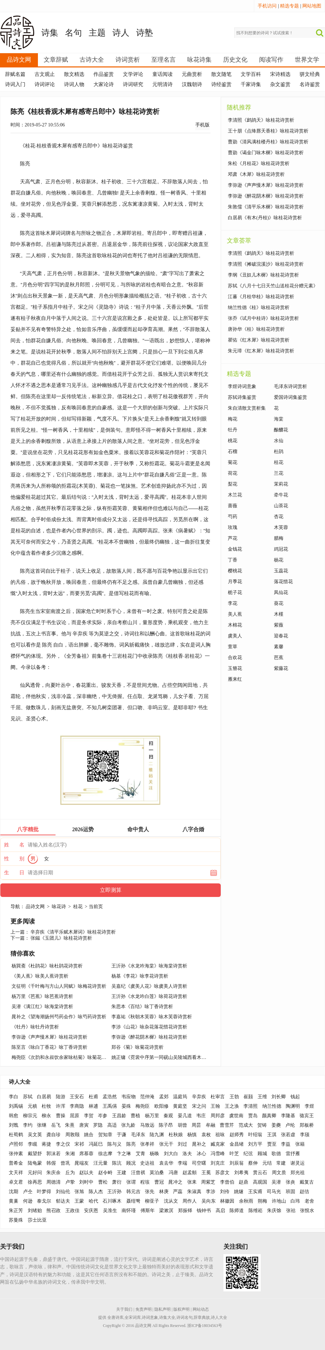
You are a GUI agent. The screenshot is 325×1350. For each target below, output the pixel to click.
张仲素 (16, 1153)
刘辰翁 (237, 1163)
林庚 (164, 1191)
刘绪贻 (35, 1210)
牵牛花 (281, 494)
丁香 (232, 559)
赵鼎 (243, 1182)
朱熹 (69, 1125)
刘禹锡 (16, 1106)
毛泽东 (138, 1134)
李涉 (210, 1191)
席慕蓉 (86, 1153)
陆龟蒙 (35, 1163)
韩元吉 (133, 1191)
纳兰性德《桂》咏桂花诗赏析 (258, 307)
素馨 (278, 646)
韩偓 (51, 1163)
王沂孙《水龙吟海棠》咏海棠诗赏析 (149, 965)
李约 (27, 1125)
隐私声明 (162, 1309)
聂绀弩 (133, 1201)
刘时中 (86, 1182)
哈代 (93, 1201)
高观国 (260, 1182)
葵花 (278, 603)
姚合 (88, 1134)
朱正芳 (16, 1210)
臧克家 (218, 1144)
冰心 (201, 1153)
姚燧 (238, 1191)
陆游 (60, 1096)
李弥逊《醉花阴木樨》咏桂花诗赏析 (149, 1037)
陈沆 (117, 1163)
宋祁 (79, 1144)
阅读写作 (271, 59)
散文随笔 (221, 74)
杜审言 (218, 1096)
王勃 (234, 1096)
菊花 (232, 462)
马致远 (147, 1125)
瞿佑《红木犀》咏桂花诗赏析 (258, 340)
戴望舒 (35, 1153)
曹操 (60, 1115)
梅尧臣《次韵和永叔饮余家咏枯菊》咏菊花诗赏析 (64, 1057)
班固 (290, 1191)
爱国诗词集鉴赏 (290, 397)
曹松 (103, 1182)
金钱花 (235, 549)
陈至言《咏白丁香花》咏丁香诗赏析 (49, 1047)
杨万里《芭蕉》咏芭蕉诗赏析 (42, 996)
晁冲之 (175, 1182)
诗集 (49, 32)
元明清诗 (162, 84)
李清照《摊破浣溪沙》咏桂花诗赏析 (266, 264)
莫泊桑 (157, 1172)
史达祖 (147, 1163)
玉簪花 (235, 668)
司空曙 (199, 1163)
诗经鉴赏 (221, 84)
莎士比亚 (37, 1220)
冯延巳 (96, 1144)
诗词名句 (184, 1317)
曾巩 (65, 1163)
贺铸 (262, 1125)
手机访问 (267, 5)
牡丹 (232, 429)
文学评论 (133, 74)
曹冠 (159, 1182)
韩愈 (13, 1115)
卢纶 (290, 1125)
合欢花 (235, 657)
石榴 (232, 451)
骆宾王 (307, 1115)
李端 (182, 1163)
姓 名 (14, 844)
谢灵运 (297, 1163)
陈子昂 (166, 1125)
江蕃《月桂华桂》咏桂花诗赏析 (261, 296)
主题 (97, 32)
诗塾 (144, 32)
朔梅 (262, 1201)
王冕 (206, 1172)
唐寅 (84, 1125)
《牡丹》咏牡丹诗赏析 (35, 1026)
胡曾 (182, 1125)
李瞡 (32, 1144)
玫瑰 (232, 527)
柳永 (46, 1115)
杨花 (278, 559)
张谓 (131, 1182)
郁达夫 (63, 1201)
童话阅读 (162, 74)
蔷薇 (232, 505)
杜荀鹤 (16, 1134)
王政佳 (72, 1210)
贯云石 (260, 1172)
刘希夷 (241, 1172)
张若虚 (288, 1134)
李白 (13, 1096)
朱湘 (70, 1153)
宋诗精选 (280, 74)
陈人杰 (96, 1191)
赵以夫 (86, 1172)
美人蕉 (235, 614)
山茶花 (281, 505)
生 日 (14, 872)
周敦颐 (72, 1134)
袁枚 (206, 1134)
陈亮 (47, 645)
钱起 (295, 1096)
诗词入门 (15, 84)
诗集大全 (167, 1317)
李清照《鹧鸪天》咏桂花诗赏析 (261, 120)
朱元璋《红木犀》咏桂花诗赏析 (261, 350)
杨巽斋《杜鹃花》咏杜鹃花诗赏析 (47, 965)
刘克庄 (218, 1163)
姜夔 (276, 1125)
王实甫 (255, 1191)
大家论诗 (103, 84)
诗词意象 (150, 1317)
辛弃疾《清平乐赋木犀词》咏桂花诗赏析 (73, 932)
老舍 (309, 1201)
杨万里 (152, 1115)
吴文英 (35, 1134)
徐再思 (35, 1182)
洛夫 (187, 1153)
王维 (262, 1096)
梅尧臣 (142, 1106)
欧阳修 (161, 1106)
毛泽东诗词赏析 (290, 386)
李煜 (309, 1106)
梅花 (232, 419)
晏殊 (126, 1106)
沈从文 (171, 1201)
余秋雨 (246, 1201)
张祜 (291, 1210)
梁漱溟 (166, 1210)
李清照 (250, 1106)
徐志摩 (105, 1153)
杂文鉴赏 (280, 84)
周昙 (196, 1125)
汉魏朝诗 (192, 84)
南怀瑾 (129, 1210)
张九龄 (128, 1125)
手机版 (202, 124)
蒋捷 (46, 1144)
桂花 (78, 906)
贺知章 (105, 1134)
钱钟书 (204, 1210)
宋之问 (199, 1106)
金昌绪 (237, 1144)
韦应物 (129, 1096)
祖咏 (220, 1134)
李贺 (88, 1115)
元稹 (32, 1106)
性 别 (14, 858)
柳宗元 (30, 1115)
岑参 (102, 1115)
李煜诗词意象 (242, 386)
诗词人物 (74, 84)
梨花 (232, 484)
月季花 (235, 581)
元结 (267, 1163)
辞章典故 (202, 1317)
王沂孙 (114, 1191)
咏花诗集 (199, 59)
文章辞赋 (56, 59)
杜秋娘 (176, 1134)
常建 (281, 1163)
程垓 (145, 1182)
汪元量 (100, 1163)
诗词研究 (133, 84)
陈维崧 (255, 1210)
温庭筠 (180, 1096)
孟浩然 (110, 1096)
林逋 (93, 1106)
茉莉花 (281, 484)
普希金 (16, 1163)
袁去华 (166, 1163)
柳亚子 (152, 1201)
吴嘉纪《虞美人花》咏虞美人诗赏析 (149, 986)
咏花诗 (59, 906)
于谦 (121, 1134)
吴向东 (208, 1201)
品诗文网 (19, 59)
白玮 (295, 1201)
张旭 (79, 1191)
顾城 (262, 1153)
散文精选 (74, 74)
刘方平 (255, 1144)
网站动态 (201, 1309)
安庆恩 (91, 1210)
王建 (121, 1172)
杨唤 (154, 1153)
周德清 (53, 1182)
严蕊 (177, 1191)
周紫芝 (208, 1182)
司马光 (274, 1191)
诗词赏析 (127, 59)
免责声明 (143, 1309)
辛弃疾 (80, 633)
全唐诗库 (115, 1317)
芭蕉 (278, 657)
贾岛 (253, 1115)
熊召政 (53, 1210)
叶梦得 (44, 1191)
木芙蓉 (281, 527)
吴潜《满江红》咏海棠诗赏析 (42, 1006)
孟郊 (164, 1096)
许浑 (60, 1106)
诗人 (120, 32)
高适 (112, 1125)
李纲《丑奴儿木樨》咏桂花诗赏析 (263, 275)
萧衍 (117, 1182)
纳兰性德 (271, 1106)
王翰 (215, 1106)
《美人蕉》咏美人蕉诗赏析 (40, 976)
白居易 (44, 1096)
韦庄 (201, 1115)
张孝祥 (147, 1144)
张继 (41, 1125)
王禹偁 (110, 1106)
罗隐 (98, 1125)
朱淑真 (194, 1191)
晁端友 (81, 1163)
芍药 (232, 516)
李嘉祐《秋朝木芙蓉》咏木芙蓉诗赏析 (151, 1016)
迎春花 (281, 635)
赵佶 (304, 1191)
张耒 (192, 1182)
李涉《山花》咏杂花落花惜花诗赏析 (149, 1026)
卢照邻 (16, 1144)
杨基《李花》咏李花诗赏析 (139, 976)
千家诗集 (251, 84)
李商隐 (77, 1106)
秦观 (168, 1115)
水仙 (278, 440)
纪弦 (248, 1153)
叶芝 (234, 1153)
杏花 (278, 516)
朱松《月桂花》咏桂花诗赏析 (258, 163)
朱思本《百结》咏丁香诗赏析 (142, 1006)
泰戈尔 (44, 1201)
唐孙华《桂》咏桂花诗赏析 (256, 329)
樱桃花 (235, 570)
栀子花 (235, 592)
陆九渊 (157, 1134)
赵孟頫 (189, 1172)
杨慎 (192, 1134)
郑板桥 (307, 1125)
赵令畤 (105, 1172)
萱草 (232, 646)
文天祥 (16, 1172)
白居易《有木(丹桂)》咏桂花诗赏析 (265, 217)
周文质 (279, 1172)
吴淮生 (110, 1210)
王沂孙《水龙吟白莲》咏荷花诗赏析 (149, 996)
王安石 (77, 1096)
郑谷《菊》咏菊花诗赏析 (137, 1047)
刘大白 (171, 1153)
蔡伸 (253, 1163)
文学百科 (251, 74)
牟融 (210, 1125)
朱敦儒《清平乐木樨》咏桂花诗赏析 (266, 206)
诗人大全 (19, 1082)
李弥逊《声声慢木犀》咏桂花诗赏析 (49, 1037)
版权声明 (181, 1309)
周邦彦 (218, 1115)
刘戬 (13, 1125)
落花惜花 (283, 581)
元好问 (35, 1172)
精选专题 (289, 5)
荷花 (232, 473)
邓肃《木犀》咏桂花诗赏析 (256, 174)
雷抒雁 (293, 1153)
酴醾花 (281, 429)
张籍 (300, 1144)
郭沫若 (53, 1153)
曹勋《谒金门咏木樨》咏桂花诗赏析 (266, 152)
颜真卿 (269, 1115)
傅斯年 (147, 1210)
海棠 (278, 419)
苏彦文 (222, 1172)
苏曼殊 (16, 1220)
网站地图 (311, 5)
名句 (73, 32)
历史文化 (235, 59)
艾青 (140, 1153)
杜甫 (93, 1096)
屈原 (74, 1115)
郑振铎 (185, 1210)
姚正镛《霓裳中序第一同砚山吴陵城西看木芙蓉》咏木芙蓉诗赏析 (180, 1057)
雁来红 (235, 679)
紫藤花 (281, 668)
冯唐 (173, 1172)
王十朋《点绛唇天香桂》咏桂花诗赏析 (268, 131)
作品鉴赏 (103, 74)
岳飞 (56, 1125)
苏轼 (27, 1096)
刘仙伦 (63, 1191)
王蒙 (79, 1201)
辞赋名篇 (15, 74)
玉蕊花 (281, 570)
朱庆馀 (274, 1210)
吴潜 (276, 1182)
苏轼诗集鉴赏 (242, 397)
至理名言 (163, 59)
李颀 (304, 1134)
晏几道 (185, 1115)
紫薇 (278, 625)
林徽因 (227, 1201)
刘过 (182, 1144)
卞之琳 (124, 1153)
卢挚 (70, 1182)
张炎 (290, 1182)
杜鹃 (278, 451)
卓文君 (16, 1182)
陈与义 (114, 1144)
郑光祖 (297, 1172)
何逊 (27, 1201)
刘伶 (225, 1191)
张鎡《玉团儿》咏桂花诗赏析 (61, 938)
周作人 (189, 1201)
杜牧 (46, 1106)
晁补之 (199, 1144)
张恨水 (307, 1210)
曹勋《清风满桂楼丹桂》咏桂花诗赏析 (268, 141)
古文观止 (45, 74)
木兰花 (235, 494)
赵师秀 (237, 1134)
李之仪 (63, 1144)
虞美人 (235, 635)
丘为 (70, 1172)
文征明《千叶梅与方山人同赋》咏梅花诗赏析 (59, 986)
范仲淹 (147, 1096)
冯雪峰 (218, 1153)
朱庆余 (53, 1172)
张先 (149, 1191)
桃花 (232, 440)
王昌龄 (119, 1115)
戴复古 (307, 1182)
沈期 (13, 1191)
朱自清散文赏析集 (247, 408)
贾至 (272, 1144)
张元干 (166, 1144)
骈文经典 (310, 74)
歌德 (276, 1153)
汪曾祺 (138, 1172)
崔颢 (248, 1096)
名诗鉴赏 (310, 84)
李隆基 (288, 1115)
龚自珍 (53, 1134)
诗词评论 (45, 84)
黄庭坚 (180, 1106)
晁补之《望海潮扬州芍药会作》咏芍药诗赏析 (59, 1016)
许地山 (279, 1201)
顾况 (131, 1163)
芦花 (232, 538)
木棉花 (235, 625)
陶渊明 (293, 1106)
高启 (220, 1210)
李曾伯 (227, 1182)
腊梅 (278, 538)
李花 (232, 603)
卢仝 (27, 1191)
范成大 (246, 1125)
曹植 (135, 1115)
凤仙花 (281, 592)
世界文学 (307, 59)
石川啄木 (112, 1201)
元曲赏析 (192, 74)
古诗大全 (92, 59)
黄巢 (13, 1201)
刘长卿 (279, 1096)
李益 (285, 1144)
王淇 (272, 1134)
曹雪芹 (227, 1125)
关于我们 (124, 1309)
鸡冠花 (281, 549)
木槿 (278, 614)
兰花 (278, 473)
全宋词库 (133, 1317)
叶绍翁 (255, 1134)
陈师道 (237, 1210)
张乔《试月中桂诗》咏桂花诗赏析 (263, 318)
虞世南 (236, 1115)
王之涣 (232, 1106)
